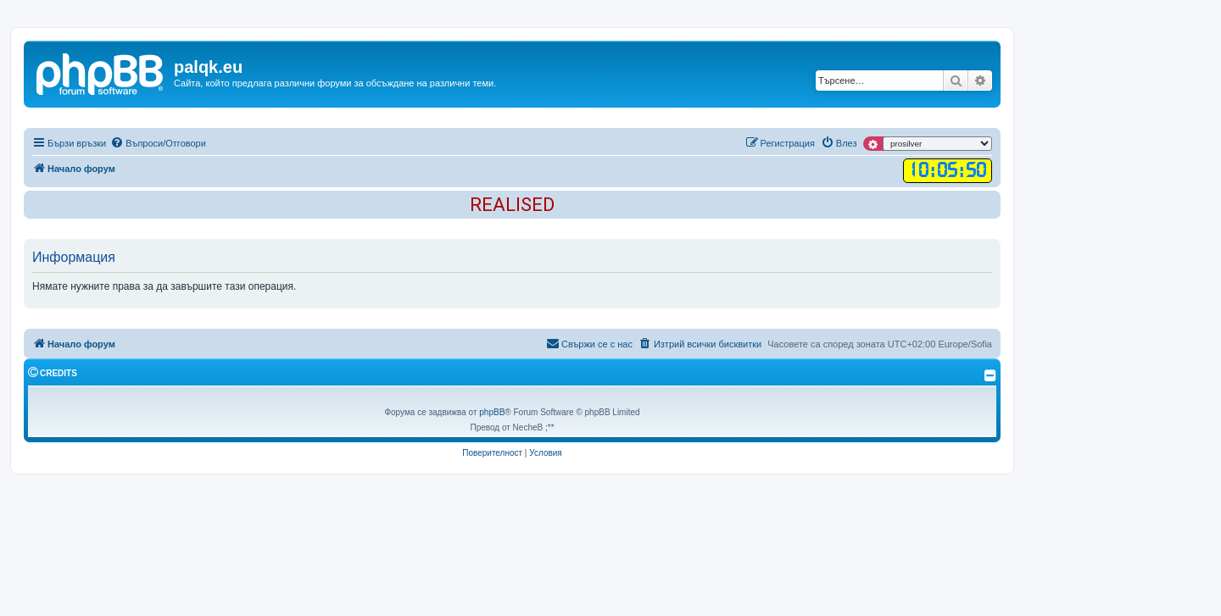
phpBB (492, 412)
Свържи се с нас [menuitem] (589, 343)
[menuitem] (158, 143)
